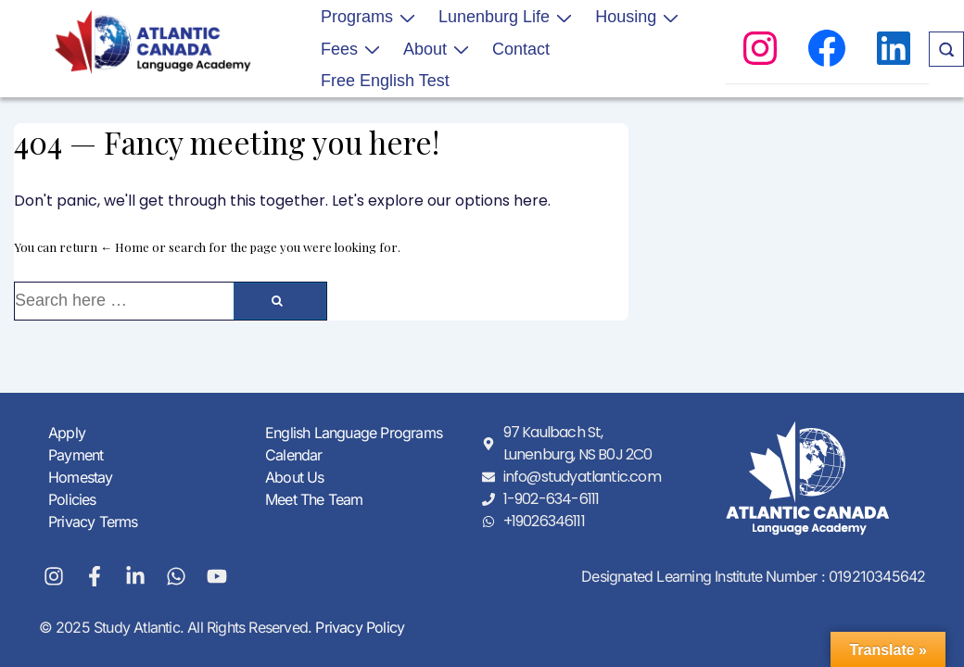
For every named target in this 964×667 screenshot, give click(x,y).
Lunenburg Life (507, 17)
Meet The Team (314, 499)
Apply (66, 432)
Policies (72, 499)
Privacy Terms (93, 521)
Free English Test (385, 80)
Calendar (294, 455)
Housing (639, 17)
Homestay (80, 477)
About (438, 48)
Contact (521, 49)
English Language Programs (353, 432)
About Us (294, 477)
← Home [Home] (124, 247)
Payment (75, 455)
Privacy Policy (357, 627)
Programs (370, 17)
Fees (353, 48)
